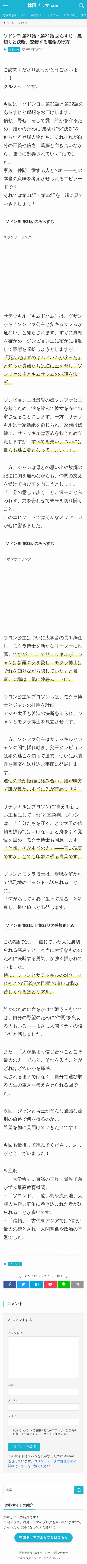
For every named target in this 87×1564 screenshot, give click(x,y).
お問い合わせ (60, 1552)
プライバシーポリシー (56, 1558)
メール (12, 1400)
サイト (12, 1415)
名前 (11, 1385)
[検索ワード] (43, 1490)
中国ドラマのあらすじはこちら (43, 1537)
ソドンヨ (14, 49)
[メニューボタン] (5, 5)
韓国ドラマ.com (43, 5)
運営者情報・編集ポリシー (34, 1552)
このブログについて (29, 1558)
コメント (15, 1333)
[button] (9, 1284)
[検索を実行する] (79, 1490)
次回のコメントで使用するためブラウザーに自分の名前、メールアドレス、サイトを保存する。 (45, 1432)
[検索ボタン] (81, 5)
